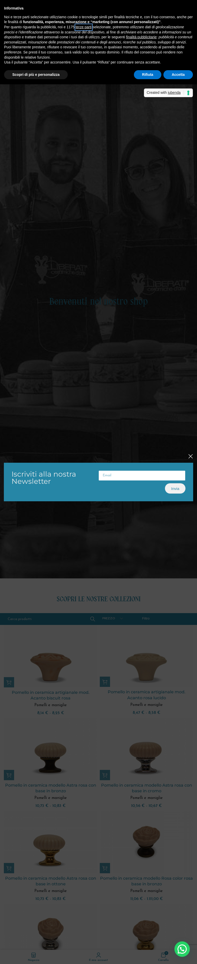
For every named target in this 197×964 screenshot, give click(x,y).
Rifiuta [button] (147, 74)
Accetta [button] (178, 74)
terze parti (84, 27)
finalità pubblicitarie (141, 37)
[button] (182, 949)
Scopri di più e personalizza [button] (36, 74)
